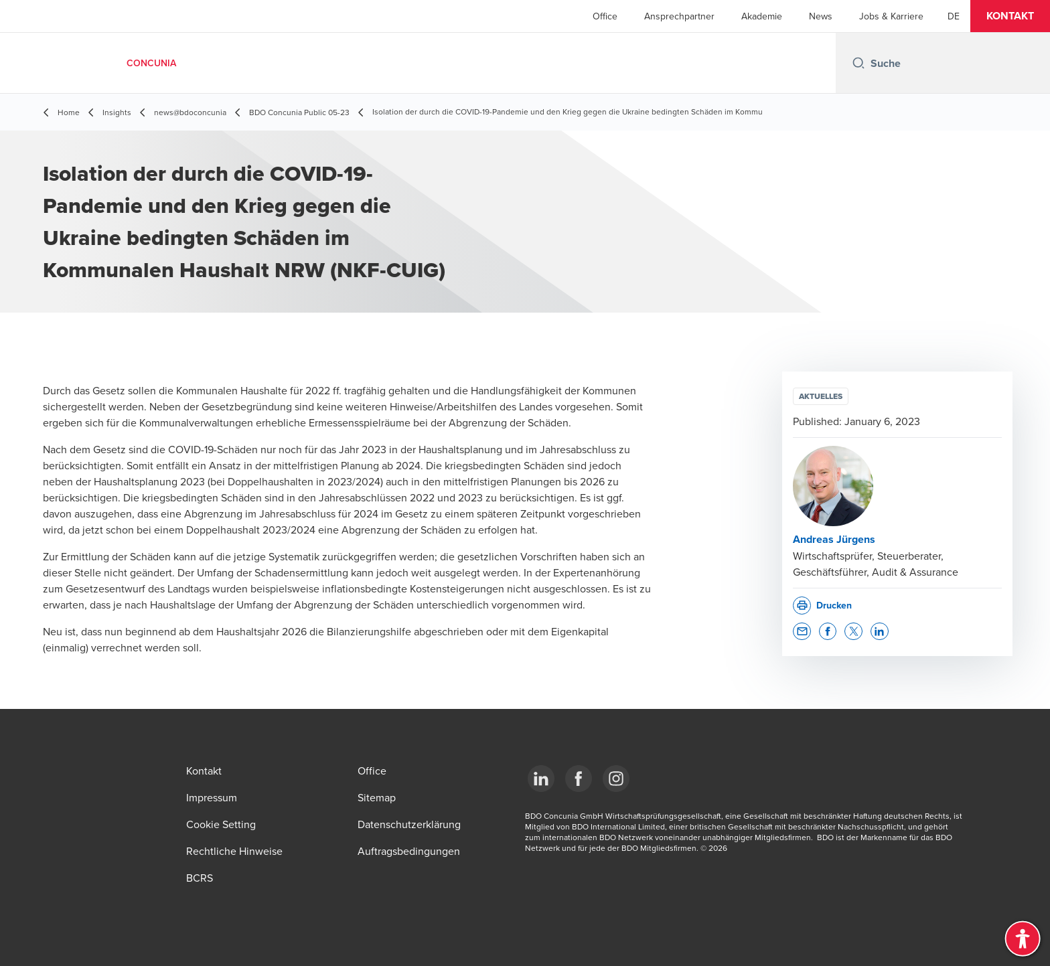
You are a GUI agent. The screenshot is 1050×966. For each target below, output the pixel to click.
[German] (954, 16)
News (820, 16)
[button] (1010, 16)
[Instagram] (616, 778)
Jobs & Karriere (891, 16)
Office (605, 16)
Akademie (761, 16)
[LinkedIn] (541, 778)
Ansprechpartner (679, 16)
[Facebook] (578, 778)
